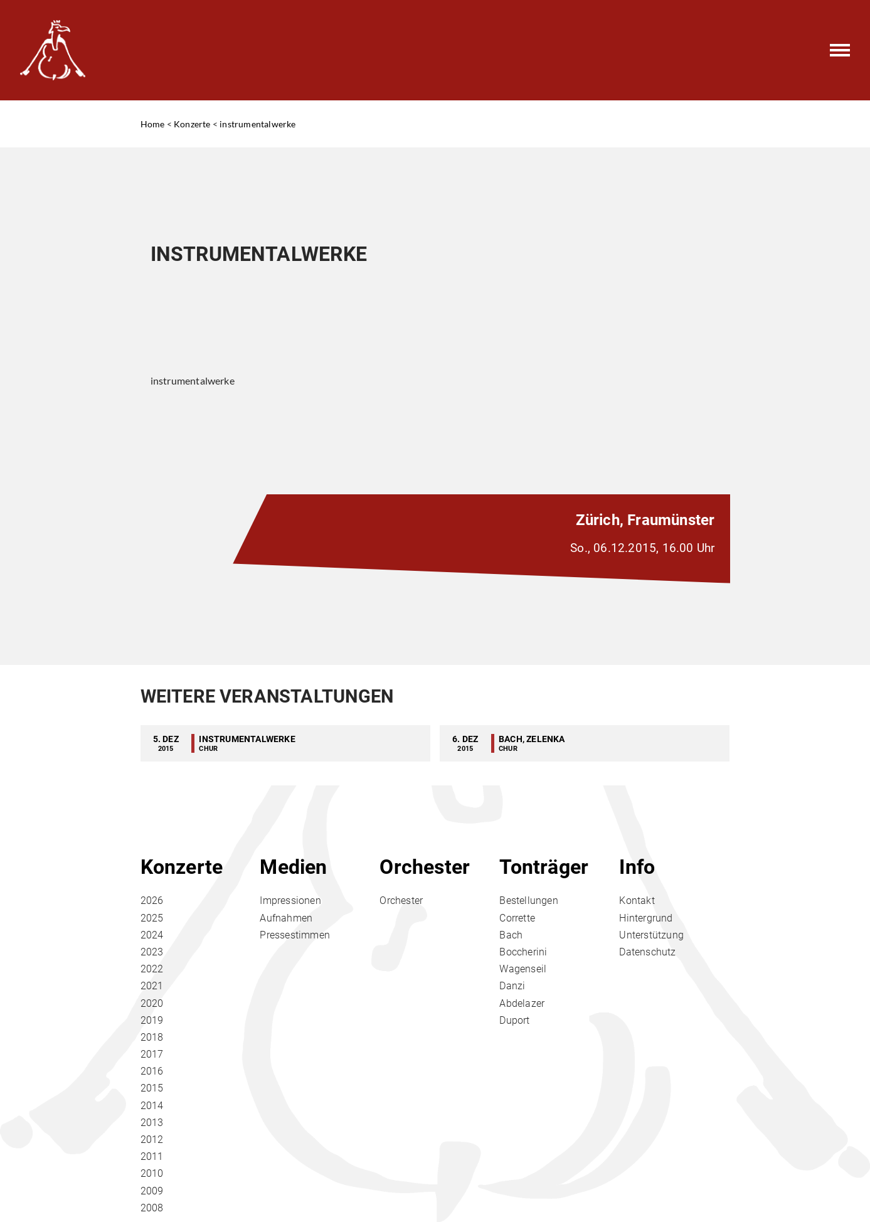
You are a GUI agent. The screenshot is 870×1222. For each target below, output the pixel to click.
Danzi (512, 986)
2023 (152, 952)
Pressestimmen (295, 935)
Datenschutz (647, 952)
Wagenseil (522, 969)
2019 (152, 1020)
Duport (514, 1020)
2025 (152, 918)
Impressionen (290, 900)
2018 (152, 1037)
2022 (152, 969)
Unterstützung (651, 935)
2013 (152, 1123)
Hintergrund (645, 918)
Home (153, 124)
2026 (152, 900)
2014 (152, 1106)
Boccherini (523, 952)
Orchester (424, 867)
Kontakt (636, 900)
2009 (152, 1191)
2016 (152, 1071)
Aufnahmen (286, 918)
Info (637, 867)
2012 (152, 1139)
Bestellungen (528, 900)
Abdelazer (521, 1003)
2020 (152, 1003)
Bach (511, 935)
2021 (152, 986)
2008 (152, 1208)
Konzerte (192, 124)
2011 (152, 1156)
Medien (293, 867)
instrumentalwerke (257, 124)
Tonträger (543, 867)
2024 (152, 935)
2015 (152, 1088)
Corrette (517, 918)
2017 (152, 1054)
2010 (152, 1173)
